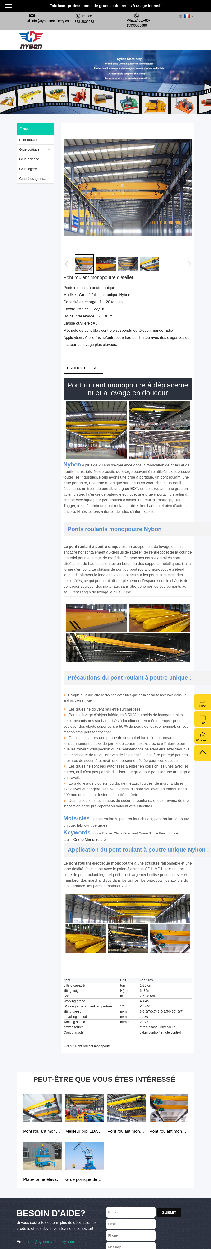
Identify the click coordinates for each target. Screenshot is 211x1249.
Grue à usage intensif (33, 179)
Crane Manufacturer (90, 840)
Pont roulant (28, 140)
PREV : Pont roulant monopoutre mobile (89, 1046)
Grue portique (29, 149)
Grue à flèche (29, 159)
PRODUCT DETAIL (83, 368)
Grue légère (28, 169)
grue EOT (130, 489)
